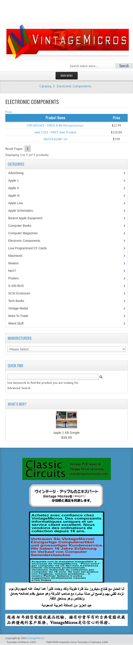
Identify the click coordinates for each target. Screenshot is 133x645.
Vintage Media (20, 308)
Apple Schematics (23, 210)
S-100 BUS (18, 286)
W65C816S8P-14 (55, 139)
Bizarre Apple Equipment (27, 218)
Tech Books (19, 301)
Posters (15, 278)
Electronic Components (74, 86)
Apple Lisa (18, 203)
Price (8, 112)
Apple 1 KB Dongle (66, 432)
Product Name (55, 117)
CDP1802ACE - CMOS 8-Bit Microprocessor (55, 125)
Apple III (16, 195)
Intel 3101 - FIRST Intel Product (55, 132)
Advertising (18, 173)
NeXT (12, 271)
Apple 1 (15, 180)
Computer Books (23, 225)
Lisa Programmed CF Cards (29, 248)
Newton (13, 263)
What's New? (17, 404)
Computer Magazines (26, 233)
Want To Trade (18, 316)
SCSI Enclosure (21, 293)
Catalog (45, 86)
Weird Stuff (18, 323)
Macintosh (17, 255)
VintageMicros (35, 638)
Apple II (15, 188)
